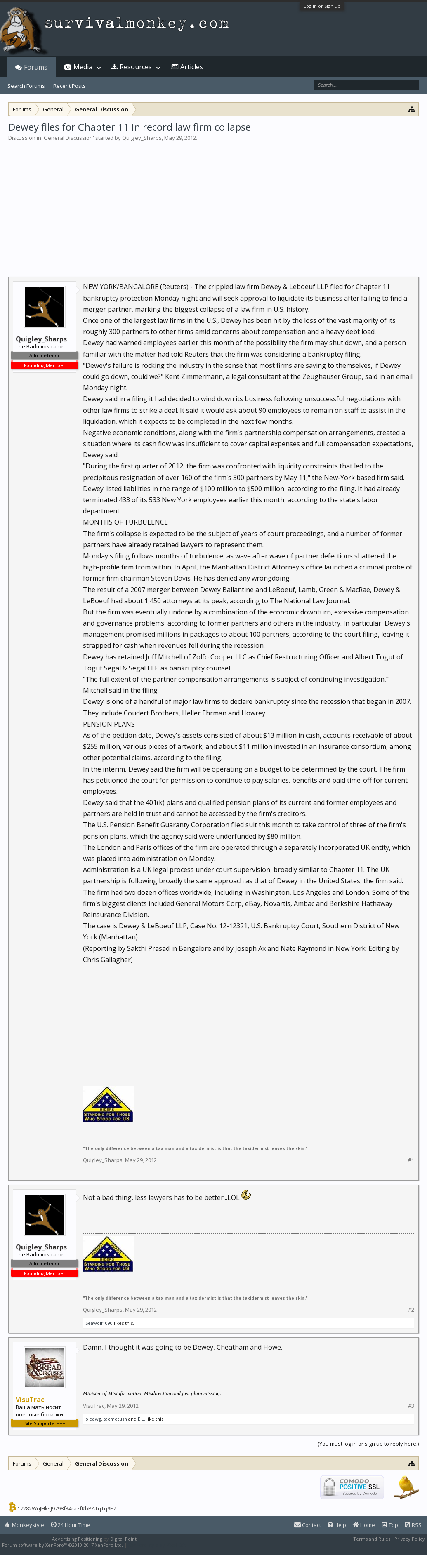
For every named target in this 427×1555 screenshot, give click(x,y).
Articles (191, 66)
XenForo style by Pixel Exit (157, 1545)
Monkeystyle (24, 1525)
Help (337, 1525)
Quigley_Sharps (142, 137)
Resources (136, 66)
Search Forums (26, 85)
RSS (413, 1525)
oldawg (93, 1419)
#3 (411, 1405)
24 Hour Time (70, 1525)
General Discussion (68, 137)
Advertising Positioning (77, 1539)
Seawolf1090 (99, 1323)
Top (390, 1525)
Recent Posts (69, 85)
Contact (307, 1525)
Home (364, 1525)
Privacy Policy (409, 1539)
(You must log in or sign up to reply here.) (368, 1443)
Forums (35, 67)
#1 (411, 1160)
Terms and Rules (371, 1539)
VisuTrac (93, 1405)
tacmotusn (115, 1419)
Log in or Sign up (322, 6)
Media (82, 66)
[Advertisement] (213, 203)
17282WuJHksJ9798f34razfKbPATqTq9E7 (66, 1508)
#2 (411, 1309)
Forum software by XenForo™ (62, 1545)
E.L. (141, 1419)
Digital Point (123, 1539)
